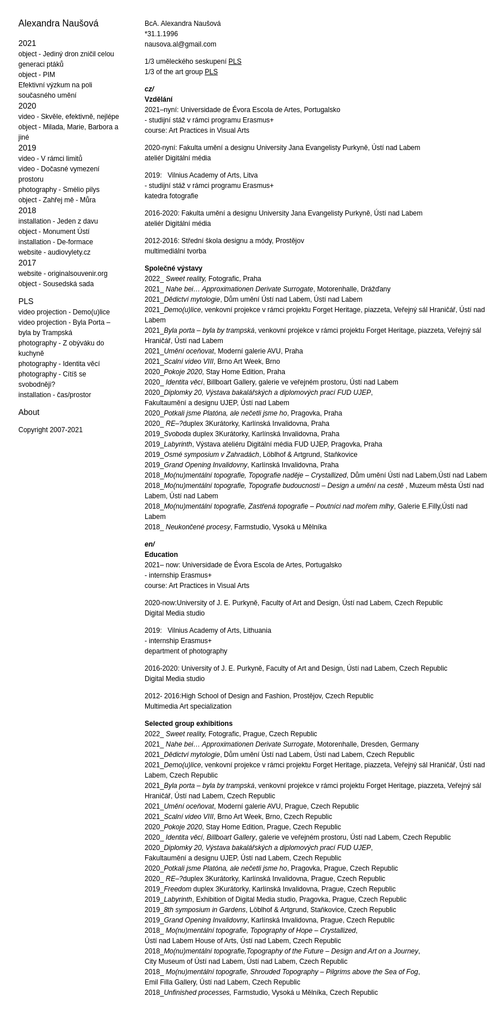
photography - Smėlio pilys (58, 190)
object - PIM (36, 75)
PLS (25, 301)
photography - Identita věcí (59, 364)
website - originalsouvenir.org (62, 274)
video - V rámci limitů (50, 159)
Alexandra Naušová (58, 23)
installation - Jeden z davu (58, 221)
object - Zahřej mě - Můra (57, 200)
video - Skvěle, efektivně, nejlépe (68, 117)
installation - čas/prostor (54, 395)
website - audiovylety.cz (54, 252)
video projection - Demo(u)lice (64, 312)
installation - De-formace (55, 242)
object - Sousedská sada (56, 284)
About (29, 412)
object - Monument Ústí (54, 232)
